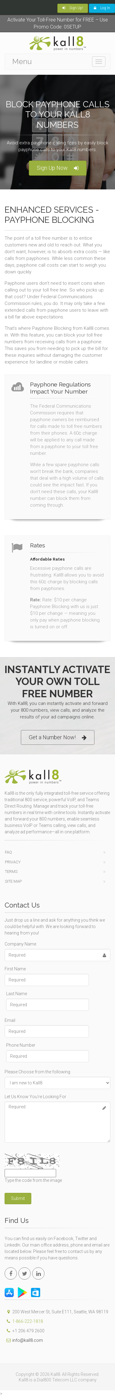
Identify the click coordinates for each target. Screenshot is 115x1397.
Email (10, 1020)
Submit (18, 1198)
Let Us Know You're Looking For (35, 1096)
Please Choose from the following (37, 1071)
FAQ (8, 852)
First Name (15, 968)
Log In (102, 8)
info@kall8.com (24, 1340)
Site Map (13, 881)
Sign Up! (72, 8)
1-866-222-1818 (27, 1321)
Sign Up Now (58, 168)
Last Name (16, 993)
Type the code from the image (33, 1180)
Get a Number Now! (57, 737)
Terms (11, 871)
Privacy (13, 862)
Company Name (20, 944)
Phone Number (20, 1045)
